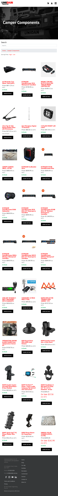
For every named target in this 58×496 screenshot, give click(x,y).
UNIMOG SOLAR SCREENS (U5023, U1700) (46, 434)
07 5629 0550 (11, 470)
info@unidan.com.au (12, 473)
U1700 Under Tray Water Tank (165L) (8, 82)
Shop (22, 462)
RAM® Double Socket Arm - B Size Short (48, 341)
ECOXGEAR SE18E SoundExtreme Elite (47, 167)
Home (4, 50)
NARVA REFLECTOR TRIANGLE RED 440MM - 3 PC (47, 299)
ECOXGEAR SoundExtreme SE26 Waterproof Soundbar (29, 83)
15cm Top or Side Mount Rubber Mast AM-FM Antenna (8, 127)
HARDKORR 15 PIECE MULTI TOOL (28, 298)
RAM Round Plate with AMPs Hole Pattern (27, 342)
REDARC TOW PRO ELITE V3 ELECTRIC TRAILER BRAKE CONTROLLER (47, 84)
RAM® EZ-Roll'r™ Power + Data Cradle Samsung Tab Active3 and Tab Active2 (29, 387)
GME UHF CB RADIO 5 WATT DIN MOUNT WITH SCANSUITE (9, 299)
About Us (23, 482)
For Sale (23, 465)
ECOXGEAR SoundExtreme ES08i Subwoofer (9, 209)
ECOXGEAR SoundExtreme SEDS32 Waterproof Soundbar (47, 256)
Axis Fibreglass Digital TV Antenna (29, 126)
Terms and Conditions (9, 481)
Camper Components (13, 50)
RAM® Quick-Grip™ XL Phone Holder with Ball (9, 434)
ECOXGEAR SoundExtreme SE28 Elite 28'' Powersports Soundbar (29, 210)
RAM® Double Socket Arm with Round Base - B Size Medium (9, 386)
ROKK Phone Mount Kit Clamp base (28, 433)
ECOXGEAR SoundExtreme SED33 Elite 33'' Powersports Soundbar (29, 256)
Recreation (24, 471)
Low (14, 54)
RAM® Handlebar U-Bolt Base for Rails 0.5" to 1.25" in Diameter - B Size (47, 387)
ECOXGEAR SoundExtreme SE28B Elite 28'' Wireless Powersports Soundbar (48, 211)
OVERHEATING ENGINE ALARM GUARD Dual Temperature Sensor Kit (9, 343)
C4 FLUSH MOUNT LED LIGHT (48, 126)
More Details (8, 93)
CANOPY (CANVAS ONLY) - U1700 (8, 167)
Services (23, 476)
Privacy (6, 484)
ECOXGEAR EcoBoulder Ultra (29, 167)
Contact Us (24, 479)
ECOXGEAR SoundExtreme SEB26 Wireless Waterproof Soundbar (9, 256)
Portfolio (23, 468)
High (10, 54)
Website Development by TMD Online (12, 491)
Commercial (24, 473)
